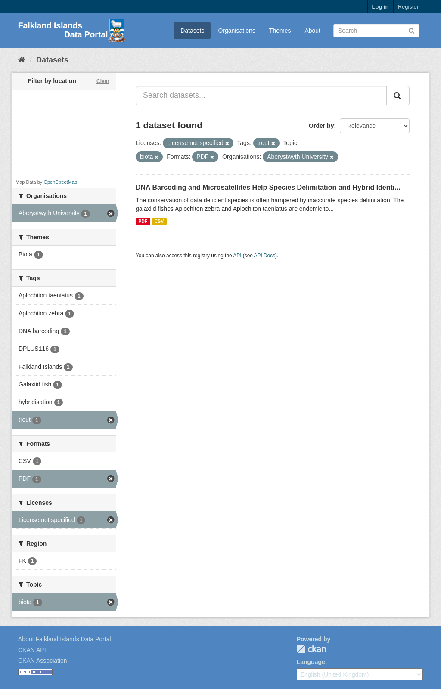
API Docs (265, 256)
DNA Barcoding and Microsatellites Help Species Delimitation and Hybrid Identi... (268, 187)
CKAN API (32, 649)
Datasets (192, 30)
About (312, 30)
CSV (159, 221)
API (237, 256)
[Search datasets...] (261, 95)
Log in (380, 6)
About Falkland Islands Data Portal (64, 639)
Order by (321, 125)
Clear (102, 81)
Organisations (236, 30)
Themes (280, 30)
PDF (142, 221)
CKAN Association (42, 660)
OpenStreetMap (60, 182)
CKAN (311, 648)
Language (311, 661)
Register (408, 6)
